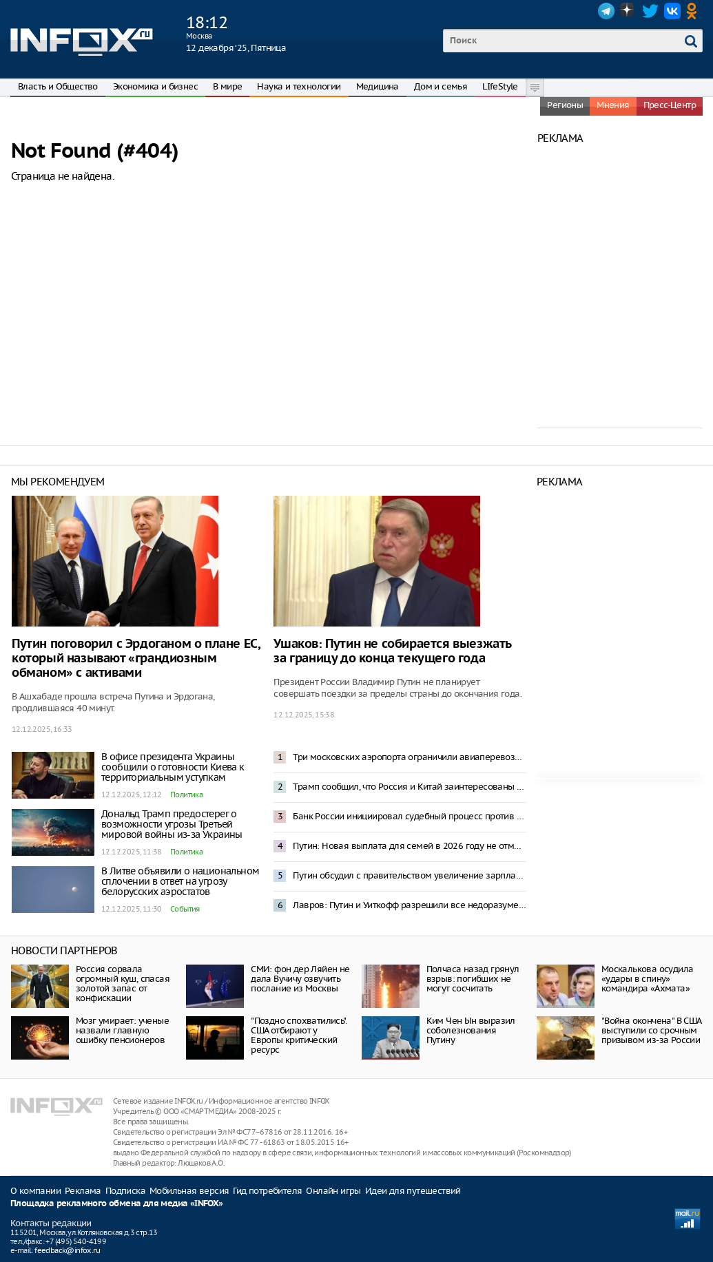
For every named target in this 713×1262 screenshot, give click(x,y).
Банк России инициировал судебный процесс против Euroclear (409, 816)
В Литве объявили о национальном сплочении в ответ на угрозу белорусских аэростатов (180, 881)
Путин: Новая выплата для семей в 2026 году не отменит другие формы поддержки (409, 846)
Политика (186, 794)
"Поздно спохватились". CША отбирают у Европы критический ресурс (299, 1035)
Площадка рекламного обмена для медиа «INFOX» (116, 1204)
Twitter (650, 11)
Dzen (628, 11)
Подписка (125, 1191)
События (185, 909)
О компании (35, 1191)
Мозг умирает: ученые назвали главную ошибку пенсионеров (122, 1030)
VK (672, 11)
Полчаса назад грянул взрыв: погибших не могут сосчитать (472, 978)
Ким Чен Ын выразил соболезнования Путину (470, 1030)
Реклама (83, 1191)
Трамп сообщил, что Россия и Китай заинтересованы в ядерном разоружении (409, 786)
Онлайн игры (333, 1191)
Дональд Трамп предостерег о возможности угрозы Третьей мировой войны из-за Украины (171, 824)
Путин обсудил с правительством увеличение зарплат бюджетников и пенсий (409, 875)
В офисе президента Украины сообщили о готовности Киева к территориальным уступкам (173, 767)
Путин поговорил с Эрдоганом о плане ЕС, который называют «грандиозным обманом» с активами (136, 658)
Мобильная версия (189, 1191)
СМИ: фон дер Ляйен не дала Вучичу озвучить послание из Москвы (300, 978)
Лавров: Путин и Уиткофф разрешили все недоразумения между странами (409, 905)
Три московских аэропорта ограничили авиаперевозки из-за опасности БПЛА (409, 757)
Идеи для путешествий (413, 1191)
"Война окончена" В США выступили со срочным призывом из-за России (651, 1030)
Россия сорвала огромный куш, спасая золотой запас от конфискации (122, 983)
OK (694, 11)
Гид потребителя (267, 1191)
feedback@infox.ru (67, 1250)
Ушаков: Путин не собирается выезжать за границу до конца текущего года (392, 651)
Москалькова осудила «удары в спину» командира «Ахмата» (647, 978)
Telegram (606, 11)
